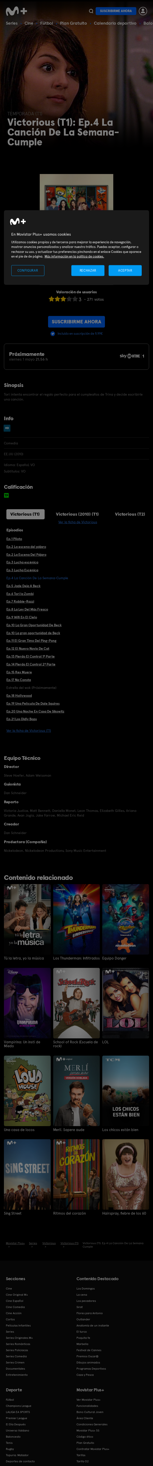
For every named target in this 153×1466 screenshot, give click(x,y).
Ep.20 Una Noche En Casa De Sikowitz (35, 711)
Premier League (16, 1417)
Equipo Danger (113, 958)
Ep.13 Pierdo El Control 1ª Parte (30, 656)
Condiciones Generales (91, 1423)
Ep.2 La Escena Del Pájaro (26, 555)
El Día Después (16, 1423)
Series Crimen (15, 1361)
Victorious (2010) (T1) (77, 514)
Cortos (10, 1318)
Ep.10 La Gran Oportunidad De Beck (34, 625)
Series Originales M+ (19, 1337)
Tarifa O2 (82, 1460)
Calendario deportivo (115, 23)
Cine (29, 23)
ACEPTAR (125, 270)
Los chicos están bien (119, 1129)
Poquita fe (83, 1337)
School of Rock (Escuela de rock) (74, 1044)
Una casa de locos (18, 1129)
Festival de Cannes (88, 1349)
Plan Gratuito (73, 23)
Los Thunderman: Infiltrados (75, 958)
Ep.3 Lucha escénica (22, 562)
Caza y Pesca (85, 1374)
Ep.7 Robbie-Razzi (20, 601)
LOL (105, 1042)
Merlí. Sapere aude (68, 1129)
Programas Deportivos (91, 1368)
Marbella (82, 1343)
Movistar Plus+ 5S (87, 1429)
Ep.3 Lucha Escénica (22, 570)
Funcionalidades (87, 1405)
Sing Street (12, 1213)
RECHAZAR (88, 270)
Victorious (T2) (130, 514)
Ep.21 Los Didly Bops (21, 719)
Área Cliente (84, 1417)
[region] (76, 247)
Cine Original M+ (17, 1294)
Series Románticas (18, 1343)
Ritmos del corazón (68, 1213)
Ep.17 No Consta (18, 680)
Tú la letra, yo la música (22, 958)
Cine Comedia (15, 1306)
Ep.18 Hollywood (19, 696)
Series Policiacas (17, 1349)
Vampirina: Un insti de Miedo (26, 1042)
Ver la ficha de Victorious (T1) (28, 731)
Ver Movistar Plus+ (88, 1399)
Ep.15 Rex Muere (19, 672)
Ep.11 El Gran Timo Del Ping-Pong (31, 641)
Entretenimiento (17, 1374)
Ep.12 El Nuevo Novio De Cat (27, 648)
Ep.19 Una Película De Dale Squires (33, 703)
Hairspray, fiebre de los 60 (122, 1213)
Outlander (83, 1318)
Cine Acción (14, 1312)
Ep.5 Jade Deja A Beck (23, 586)
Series (12, 23)
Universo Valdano (17, 1429)
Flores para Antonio (89, 1312)
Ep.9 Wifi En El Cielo (21, 617)
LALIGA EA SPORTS (18, 1411)
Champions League (18, 1405)
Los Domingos (85, 1288)
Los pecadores (86, 1300)
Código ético (84, 1436)
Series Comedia (16, 1355)
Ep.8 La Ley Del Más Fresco (27, 609)
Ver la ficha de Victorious (77, 522)
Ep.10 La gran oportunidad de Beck (33, 633)
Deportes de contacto (20, 1460)
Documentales (15, 1368)
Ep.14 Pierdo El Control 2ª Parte (30, 664)
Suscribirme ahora (116, 11)
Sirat (79, 1306)
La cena (81, 1294)
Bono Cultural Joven (89, 1411)
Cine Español (14, 1300)
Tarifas (80, 1454)
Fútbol (46, 23)
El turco (81, 1331)
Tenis (9, 1442)
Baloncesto (13, 1436)
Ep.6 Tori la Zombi (20, 594)
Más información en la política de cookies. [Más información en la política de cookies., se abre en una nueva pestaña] (74, 256)
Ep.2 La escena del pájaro (26, 547)
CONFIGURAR (27, 270)
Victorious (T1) (25, 514)
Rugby (10, 1448)
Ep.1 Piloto (14, 539)
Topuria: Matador (17, 1454)
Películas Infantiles (18, 1324)
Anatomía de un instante (92, 1324)
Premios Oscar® (87, 1355)
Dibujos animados (88, 1361)
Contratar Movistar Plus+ (92, 1448)
